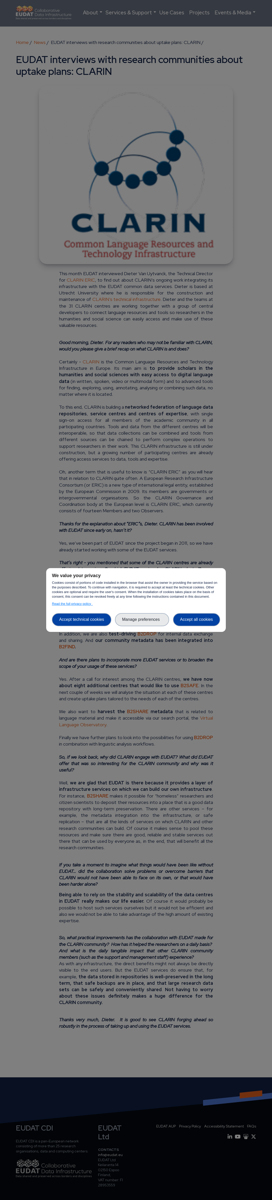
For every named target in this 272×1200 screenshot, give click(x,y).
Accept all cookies (196, 619)
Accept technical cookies (81, 619)
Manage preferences (142, 619)
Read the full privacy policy (72, 604)
